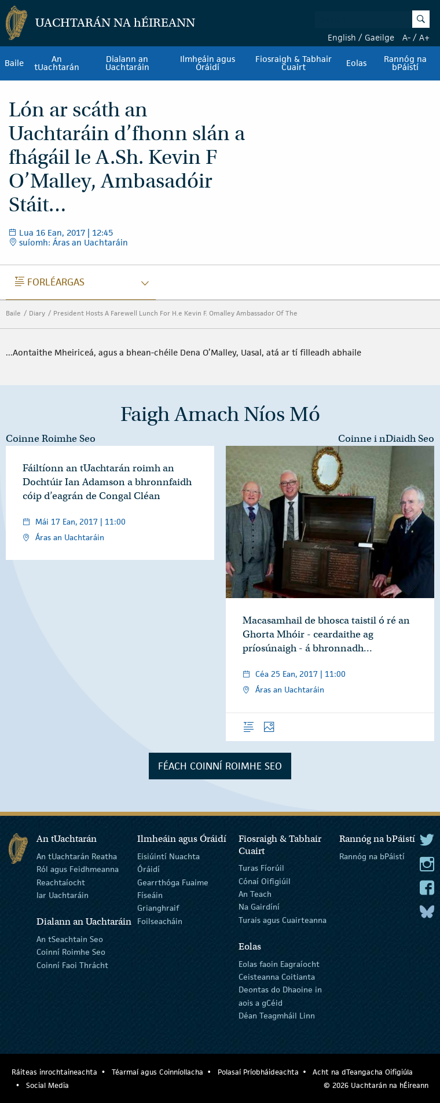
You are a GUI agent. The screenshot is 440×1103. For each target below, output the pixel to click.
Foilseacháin (159, 921)
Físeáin (150, 895)
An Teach (255, 894)
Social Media (47, 1085)
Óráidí (148, 869)
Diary (37, 313)
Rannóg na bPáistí (405, 63)
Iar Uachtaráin (62, 895)
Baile (14, 63)
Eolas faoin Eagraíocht (279, 963)
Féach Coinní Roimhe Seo (220, 766)
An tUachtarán (56, 63)
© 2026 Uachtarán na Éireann (376, 1085)
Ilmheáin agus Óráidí (207, 63)
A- (406, 37)
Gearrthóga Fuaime (172, 882)
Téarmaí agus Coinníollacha (157, 1072)
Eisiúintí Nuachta (168, 856)
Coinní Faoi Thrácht (72, 964)
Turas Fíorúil (261, 868)
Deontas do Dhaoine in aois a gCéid (280, 995)
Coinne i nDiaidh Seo (386, 439)
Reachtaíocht (60, 882)
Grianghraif (158, 908)
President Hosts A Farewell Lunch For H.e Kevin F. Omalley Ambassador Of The (175, 313)
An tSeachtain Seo (69, 939)
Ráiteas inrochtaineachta (54, 1072)
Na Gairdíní (259, 907)
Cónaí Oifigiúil (265, 880)
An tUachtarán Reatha (76, 856)
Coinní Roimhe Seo (70, 952)
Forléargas (50, 282)
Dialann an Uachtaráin (127, 63)
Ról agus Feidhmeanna (77, 869)
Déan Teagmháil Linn (277, 1015)
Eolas (356, 63)
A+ (424, 37)
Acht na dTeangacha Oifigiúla (363, 1072)
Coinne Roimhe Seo (51, 439)
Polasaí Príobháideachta (258, 1072)
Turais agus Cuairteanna (283, 920)
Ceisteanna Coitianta (277, 977)
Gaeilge (379, 37)
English (342, 37)
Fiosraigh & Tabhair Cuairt (293, 63)
